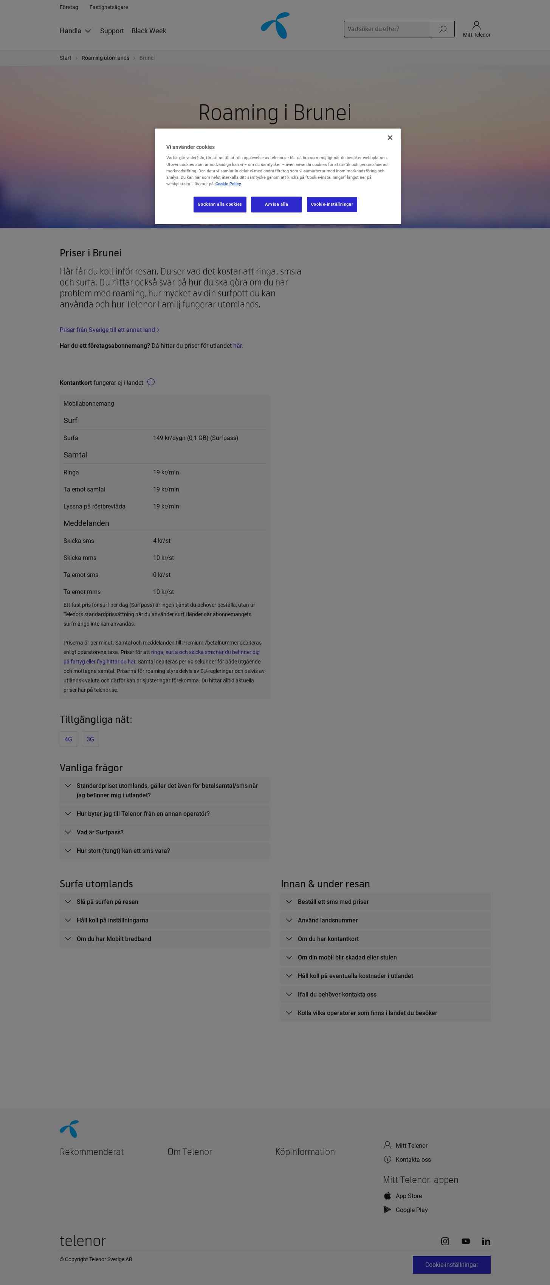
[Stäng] (390, 137)
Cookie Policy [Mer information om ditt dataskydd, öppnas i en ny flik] (228, 183)
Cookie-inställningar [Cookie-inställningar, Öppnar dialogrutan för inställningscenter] (332, 204)
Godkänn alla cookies (220, 204)
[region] (278, 176)
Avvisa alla (276, 204)
